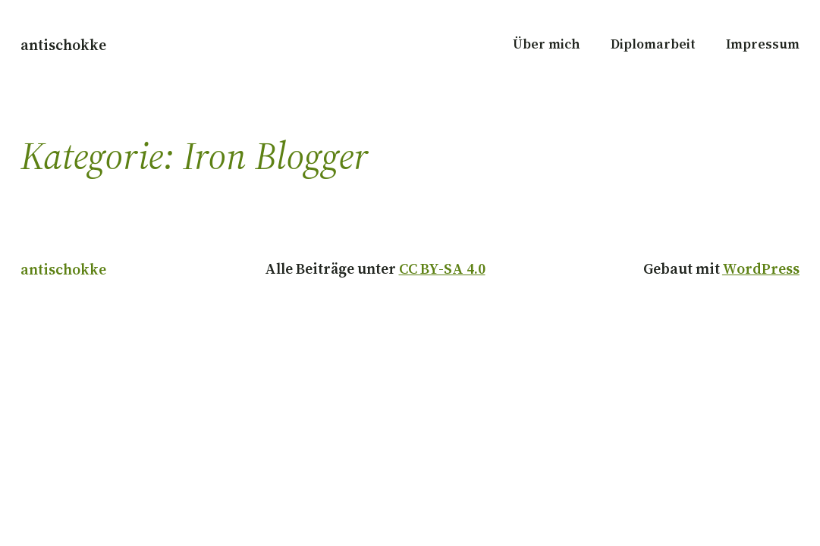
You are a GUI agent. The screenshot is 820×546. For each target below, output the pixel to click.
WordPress (761, 268)
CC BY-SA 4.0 (442, 268)
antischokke (63, 45)
